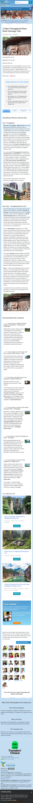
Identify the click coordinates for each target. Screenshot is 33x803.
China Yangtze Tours (17, 8)
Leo (10, 663)
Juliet (5, 678)
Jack (16, 648)
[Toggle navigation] (30, 8)
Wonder (10, 648)
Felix (22, 678)
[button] (29, 54)
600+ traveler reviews (10, 759)
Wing (16, 656)
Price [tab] (15, 110)
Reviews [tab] (23, 110)
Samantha (16, 678)
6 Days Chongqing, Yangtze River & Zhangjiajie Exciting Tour (14, 517)
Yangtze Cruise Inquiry (22, 642)
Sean (5, 685)
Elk (10, 678)
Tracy (5, 663)
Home (3, 8)
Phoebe (5, 671)
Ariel (22, 656)
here (15, 800)
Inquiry (7, 5)
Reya (22, 671)
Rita (22, 648)
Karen (5, 648)
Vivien (10, 656)
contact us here (5, 778)
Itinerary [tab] (6, 110)
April (22, 663)
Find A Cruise (8, 8)
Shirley (16, 671)
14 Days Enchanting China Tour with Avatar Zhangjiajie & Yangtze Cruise (16, 585)
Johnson (5, 656)
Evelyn (16, 663)
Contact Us (16, 623)
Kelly (10, 671)
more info (16, 526)
